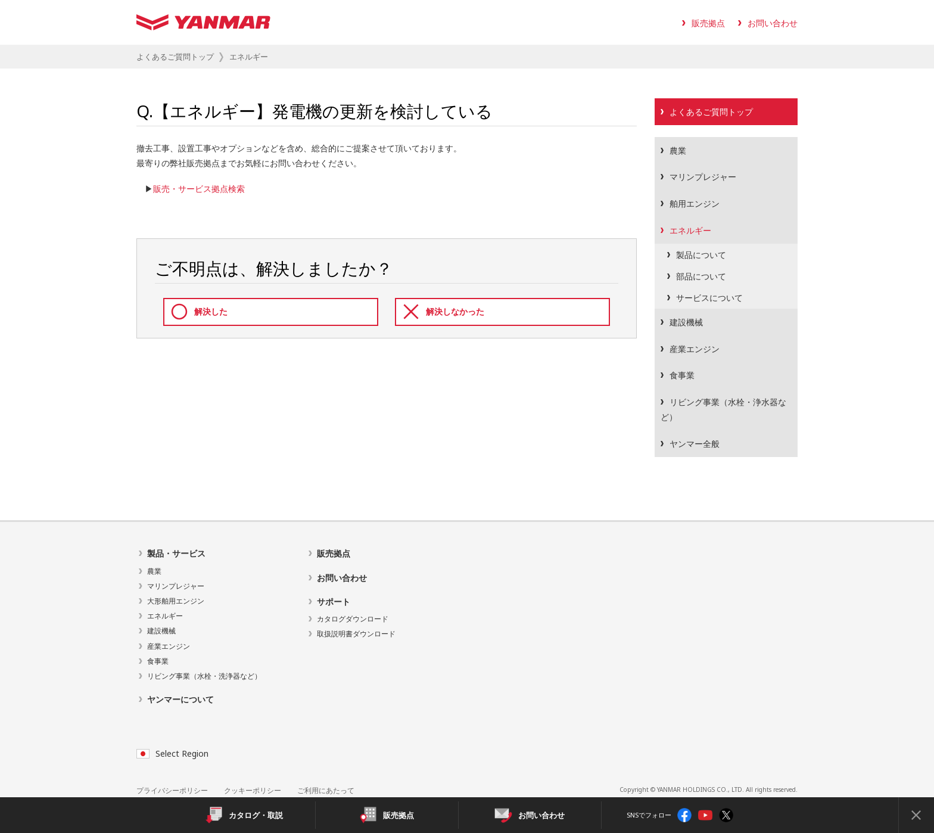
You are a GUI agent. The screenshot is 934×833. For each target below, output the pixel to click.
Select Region (172, 753)
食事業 (682, 375)
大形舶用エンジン (175, 601)
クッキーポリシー (252, 790)
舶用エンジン (695, 203)
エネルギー (690, 230)
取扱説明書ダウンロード (356, 634)
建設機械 (686, 322)
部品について (701, 276)
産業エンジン (695, 349)
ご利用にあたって (325, 790)
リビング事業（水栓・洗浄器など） (204, 676)
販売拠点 (708, 23)
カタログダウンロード (352, 619)
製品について (701, 254)
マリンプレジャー (703, 176)
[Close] (916, 815)
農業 (678, 150)
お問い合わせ (773, 23)
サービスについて (709, 297)
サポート (333, 601)
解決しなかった (455, 311)
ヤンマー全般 (695, 443)
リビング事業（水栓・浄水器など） (723, 409)
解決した (211, 311)
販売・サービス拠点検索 (199, 188)
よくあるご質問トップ (175, 56)
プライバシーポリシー (172, 790)
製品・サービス (176, 553)
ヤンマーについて (180, 699)
